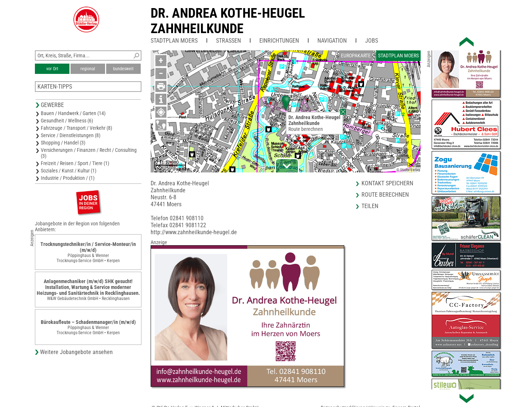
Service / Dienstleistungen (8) (70, 135)
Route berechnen (305, 129)
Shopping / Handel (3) (63, 143)
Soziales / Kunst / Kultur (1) (68, 171)
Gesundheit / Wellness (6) (67, 121)
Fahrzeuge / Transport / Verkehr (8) (76, 128)
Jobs (371, 40)
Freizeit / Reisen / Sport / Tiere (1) (75, 163)
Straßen (228, 40)
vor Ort (52, 68)
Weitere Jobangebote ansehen (76, 352)
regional (87, 68)
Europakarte (356, 55)
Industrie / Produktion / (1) (67, 178)
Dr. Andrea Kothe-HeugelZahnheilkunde (228, 21)
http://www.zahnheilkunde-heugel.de (194, 232)
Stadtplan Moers (174, 40)
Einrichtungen (279, 40)
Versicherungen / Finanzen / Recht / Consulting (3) (89, 153)
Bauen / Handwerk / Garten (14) (73, 113)
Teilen (369, 206)
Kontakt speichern (387, 183)
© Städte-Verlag (408, 170)
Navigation (332, 40)
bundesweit (123, 68)
